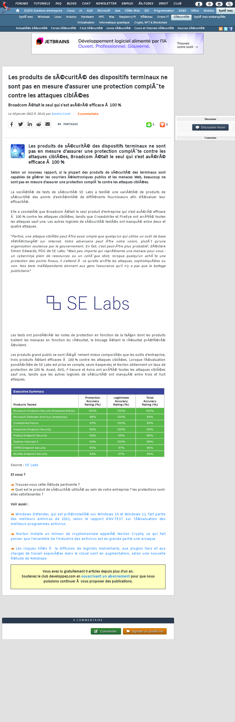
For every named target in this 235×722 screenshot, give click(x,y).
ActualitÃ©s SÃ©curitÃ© (31, 28)
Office (195, 11)
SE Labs (32, 465)
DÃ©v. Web (132, 11)
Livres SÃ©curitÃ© (118, 28)
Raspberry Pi (127, 17)
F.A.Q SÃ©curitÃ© (91, 28)
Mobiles (209, 11)
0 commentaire (88, 114)
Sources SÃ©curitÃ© (191, 28)
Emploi (127, 4)
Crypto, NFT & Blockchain (150, 22)
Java (117, 11)
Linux (57, 17)
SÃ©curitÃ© (181, 17)
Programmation (164, 11)
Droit (163, 4)
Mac (111, 17)
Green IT (163, 17)
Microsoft (103, 11)
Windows (44, 17)
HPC (101, 17)
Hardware (87, 17)
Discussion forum (210, 127)
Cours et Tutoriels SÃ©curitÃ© (154, 28)
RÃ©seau (146, 17)
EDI (146, 11)
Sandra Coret (60, 114)
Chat (86, 4)
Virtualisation (85, 22)
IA (80, 11)
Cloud (70, 11)
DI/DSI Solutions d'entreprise (43, 11)
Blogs (71, 4)
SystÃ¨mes (226, 11)
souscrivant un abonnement (105, 576)
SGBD (182, 11)
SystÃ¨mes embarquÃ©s (210, 17)
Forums (21, 4)
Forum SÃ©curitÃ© (63, 28)
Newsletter (106, 4)
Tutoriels (41, 4)
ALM (90, 11)
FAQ (58, 4)
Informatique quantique (114, 22)
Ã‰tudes (146, 4)
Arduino (71, 17)
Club (177, 4)
